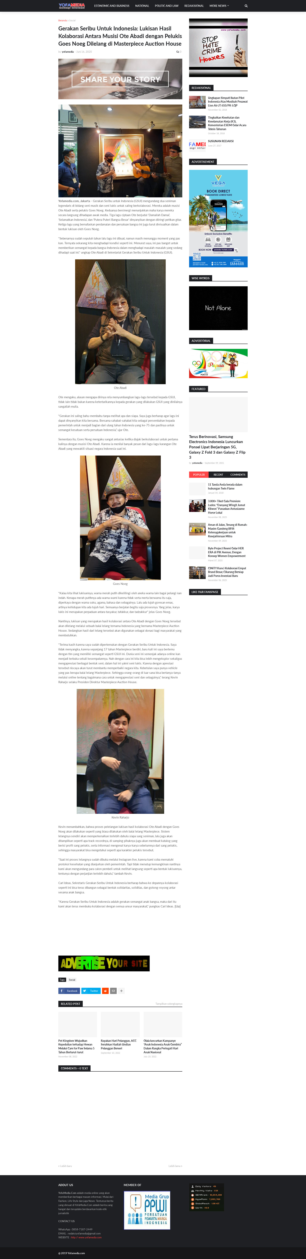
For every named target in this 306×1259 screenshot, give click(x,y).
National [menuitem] (142, 5)
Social (72, 20)
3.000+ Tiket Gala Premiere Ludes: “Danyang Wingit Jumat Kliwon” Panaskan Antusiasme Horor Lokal (226, 506)
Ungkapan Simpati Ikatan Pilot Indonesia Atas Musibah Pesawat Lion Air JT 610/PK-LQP (228, 101)
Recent (218, 474)
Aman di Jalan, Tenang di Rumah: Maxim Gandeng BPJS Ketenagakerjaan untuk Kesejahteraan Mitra (227, 530)
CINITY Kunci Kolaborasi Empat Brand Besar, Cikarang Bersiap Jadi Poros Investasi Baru (227, 572)
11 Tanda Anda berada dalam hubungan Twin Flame (225, 486)
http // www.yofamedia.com (86, 1237)
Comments (237, 474)
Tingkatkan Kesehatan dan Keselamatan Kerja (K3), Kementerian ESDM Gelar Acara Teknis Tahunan (227, 123)
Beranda (62, 20)
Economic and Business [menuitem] (111, 5)
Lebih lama (174, 1166)
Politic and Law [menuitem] (167, 5)
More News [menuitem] (218, 5)
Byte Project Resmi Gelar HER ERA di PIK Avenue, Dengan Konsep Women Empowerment (227, 552)
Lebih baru (66, 1166)
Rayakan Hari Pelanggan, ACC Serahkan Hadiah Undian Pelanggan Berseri (118, 1044)
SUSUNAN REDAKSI (221, 141)
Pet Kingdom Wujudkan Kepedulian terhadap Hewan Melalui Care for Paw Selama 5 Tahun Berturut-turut (76, 1046)
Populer (199, 474)
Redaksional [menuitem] (194, 5)
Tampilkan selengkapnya (169, 1003)
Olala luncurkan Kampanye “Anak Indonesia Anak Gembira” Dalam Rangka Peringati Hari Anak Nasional (163, 1046)
